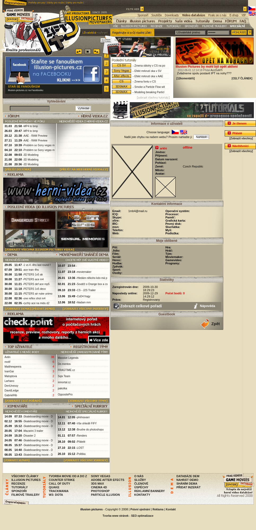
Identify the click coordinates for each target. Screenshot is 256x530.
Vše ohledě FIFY (87, 423)
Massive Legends (68, 357)
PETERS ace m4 (34, 279)
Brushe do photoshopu (90, 429)
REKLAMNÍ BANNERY (149, 491)
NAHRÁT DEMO (187, 479)
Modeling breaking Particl (149, 92)
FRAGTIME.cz (66, 370)
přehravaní (83, 417)
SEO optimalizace (142, 515)
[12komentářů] (185, 78)
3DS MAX (97, 483)
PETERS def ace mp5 (37, 284)
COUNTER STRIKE (62, 479)
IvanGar (9, 371)
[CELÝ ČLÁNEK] (242, 78)
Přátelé (81, 441)
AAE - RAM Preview (35, 135)
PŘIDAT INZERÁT (188, 487)
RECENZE (18, 483)
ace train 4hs (31, 269)
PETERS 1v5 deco (35, 288)
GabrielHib (11, 395)
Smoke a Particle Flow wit (149, 86)
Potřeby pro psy (36, 2)
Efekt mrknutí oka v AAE (148, 76)
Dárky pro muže (55, 2)
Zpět (215, 323)
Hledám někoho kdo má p (92, 278)
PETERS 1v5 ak (33, 274)
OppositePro (65, 394)
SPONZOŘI (19, 491)
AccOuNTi (217, 70)
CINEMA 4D (99, 487)
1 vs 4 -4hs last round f (37, 265)
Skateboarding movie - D (38, 416)
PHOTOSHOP (100, 491)
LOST (80, 447)
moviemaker (84, 271)
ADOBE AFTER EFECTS (107, 479)
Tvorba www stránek (116, 515)
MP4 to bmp (31, 126)
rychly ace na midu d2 (36, 303)
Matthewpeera (13, 366)
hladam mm (84, 302)
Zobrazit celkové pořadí (141, 306)
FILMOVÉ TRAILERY (25, 494)
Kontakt (171, 509)
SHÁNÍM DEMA (186, 483)
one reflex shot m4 (34, 298)
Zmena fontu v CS (145, 81)
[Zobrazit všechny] (241, 138)
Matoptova (11, 376)
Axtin (7, 357)
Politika (81, 454)
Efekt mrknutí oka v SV (148, 71)
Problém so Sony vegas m (39, 145)
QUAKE (54, 487)
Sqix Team (64, 376)
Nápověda (207, 306)
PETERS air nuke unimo (38, 293)
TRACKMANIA (59, 491)
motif (7, 361)
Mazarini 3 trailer (33, 430)
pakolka (62, 388)
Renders (82, 435)
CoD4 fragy (83, 296)
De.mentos (64, 364)
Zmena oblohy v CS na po (149, 65)
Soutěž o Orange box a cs (92, 284)
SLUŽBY (140, 479)
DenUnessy (11, 385)
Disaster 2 (30, 435)
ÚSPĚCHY (141, 487)
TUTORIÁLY (19, 487)
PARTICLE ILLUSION (105, 494)
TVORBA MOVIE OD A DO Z (68, 476)
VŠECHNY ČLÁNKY (24, 476)
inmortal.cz (64, 382)
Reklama (158, 509)
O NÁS (139, 476)
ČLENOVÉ (141, 483)
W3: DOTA (56, 494)
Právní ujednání (140, 509)
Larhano (9, 381)
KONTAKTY (142, 494)
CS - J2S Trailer (86, 290)
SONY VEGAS (100, 476)
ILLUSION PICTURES (26, 479)
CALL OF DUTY (59, 483)
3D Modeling (31, 154)
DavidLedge (12, 390)
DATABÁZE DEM (187, 476)
